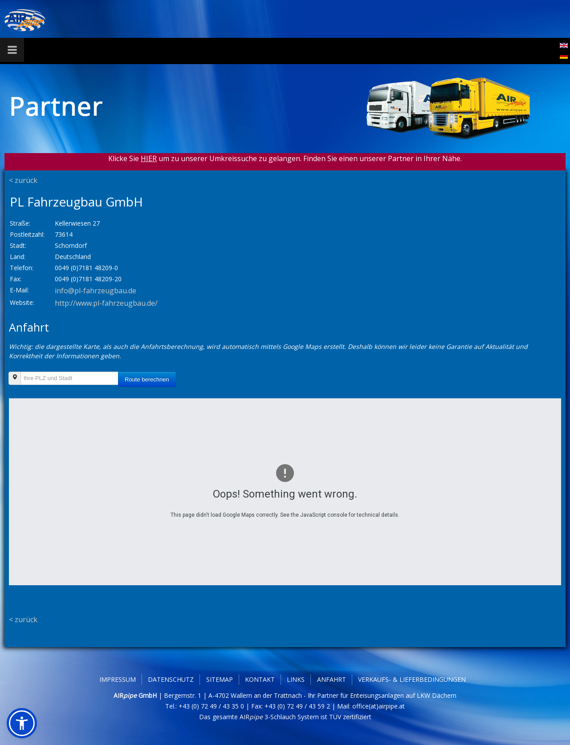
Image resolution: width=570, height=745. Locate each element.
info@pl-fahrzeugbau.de (95, 291)
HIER (149, 158)
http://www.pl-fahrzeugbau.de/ (106, 303)
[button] (22, 723)
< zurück (23, 180)
